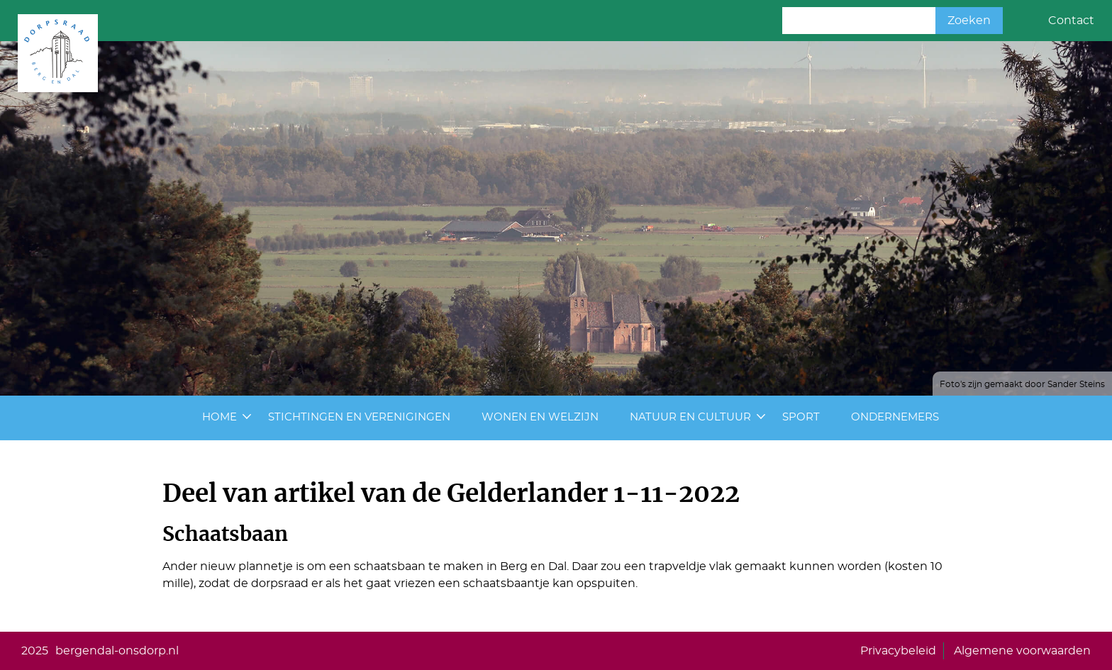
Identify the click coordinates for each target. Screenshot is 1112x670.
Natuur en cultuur (690, 417)
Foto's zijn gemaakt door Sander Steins (1022, 384)
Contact (1071, 20)
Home (219, 417)
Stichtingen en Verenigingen (359, 417)
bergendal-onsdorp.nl (117, 651)
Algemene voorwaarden (1022, 651)
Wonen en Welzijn (540, 417)
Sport (801, 417)
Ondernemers (895, 417)
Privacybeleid (898, 651)
